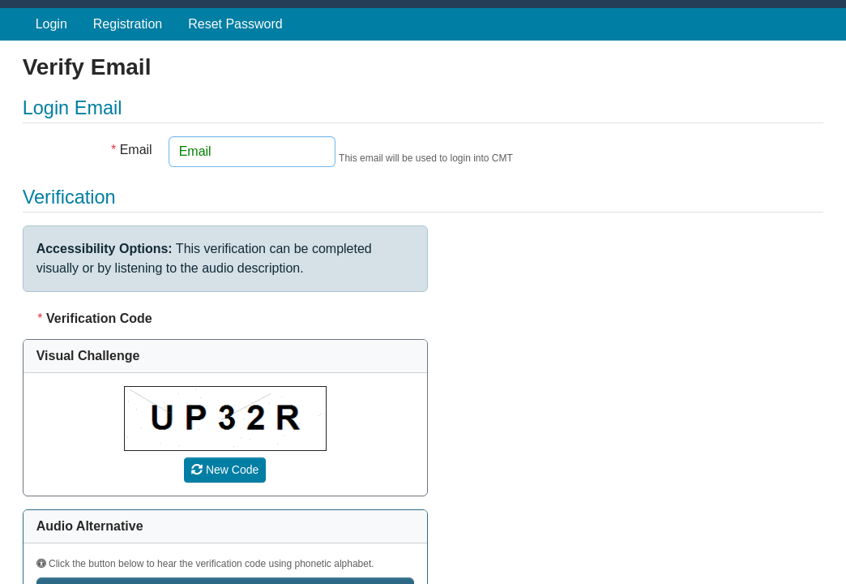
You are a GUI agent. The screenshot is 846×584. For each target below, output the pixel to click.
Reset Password (235, 24)
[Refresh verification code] (225, 470)
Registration (127, 24)
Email (131, 150)
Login (51, 24)
